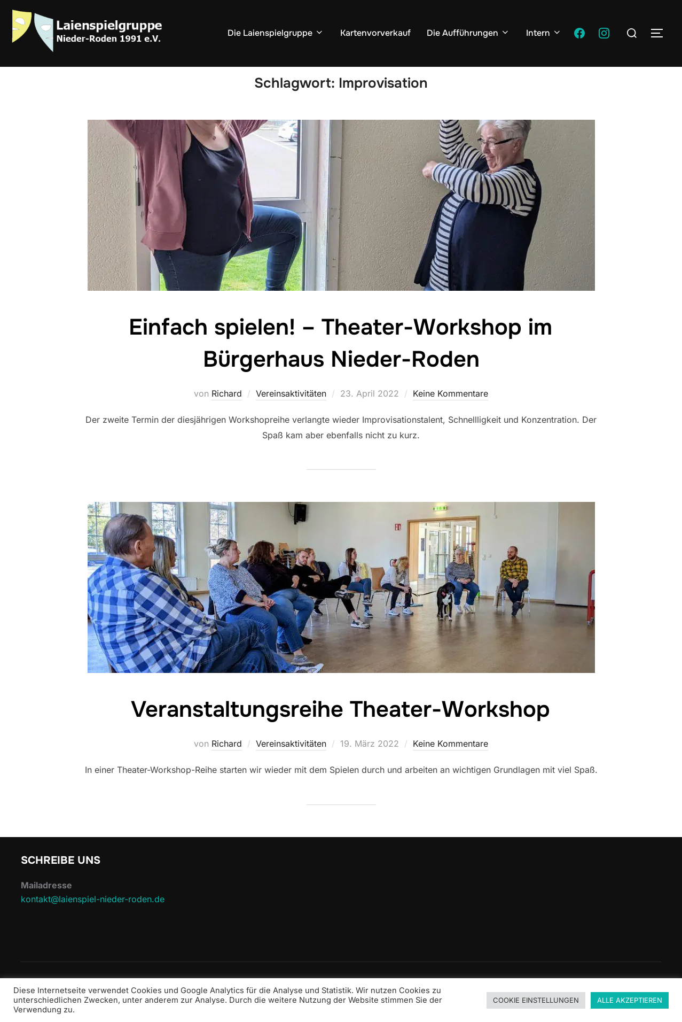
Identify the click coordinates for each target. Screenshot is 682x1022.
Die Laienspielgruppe (276, 32)
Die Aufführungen (468, 32)
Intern (544, 32)
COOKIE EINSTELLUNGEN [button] (536, 1000)
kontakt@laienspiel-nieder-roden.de (92, 918)
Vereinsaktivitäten (291, 413)
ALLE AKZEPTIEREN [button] (629, 1000)
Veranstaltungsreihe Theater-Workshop (341, 729)
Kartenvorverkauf (375, 32)
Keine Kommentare (450, 413)
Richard (226, 413)
